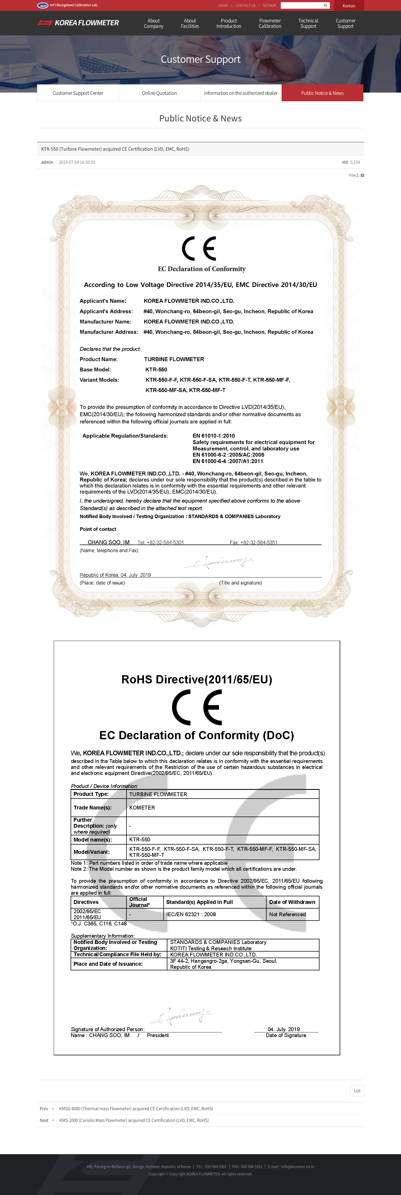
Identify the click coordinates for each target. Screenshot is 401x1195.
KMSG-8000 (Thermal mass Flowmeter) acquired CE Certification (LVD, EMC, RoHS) (136, 1108)
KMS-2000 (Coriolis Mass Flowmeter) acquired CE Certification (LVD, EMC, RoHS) (134, 1120)
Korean (349, 5)
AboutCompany (154, 23)
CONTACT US (246, 5)
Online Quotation (159, 92)
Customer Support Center (78, 92)
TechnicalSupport (308, 23)
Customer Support (345, 23)
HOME (223, 5)
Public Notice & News (322, 92)
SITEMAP (269, 5)
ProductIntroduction (228, 23)
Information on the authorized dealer (241, 92)
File (356, 175)
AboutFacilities (190, 23)
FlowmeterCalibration (270, 23)
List (357, 1090)
